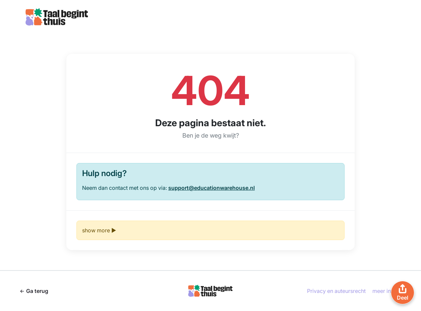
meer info (384, 291)
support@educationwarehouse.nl (211, 187)
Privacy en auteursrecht (336, 291)
